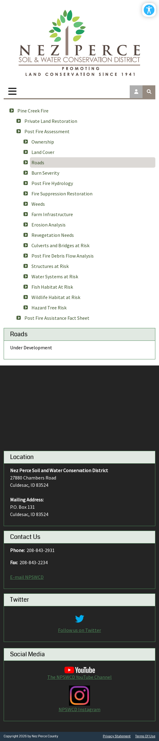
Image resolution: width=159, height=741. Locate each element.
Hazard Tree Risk (49, 308)
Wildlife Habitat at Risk (55, 297)
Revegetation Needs (52, 235)
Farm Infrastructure (52, 214)
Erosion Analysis (48, 225)
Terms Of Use (145, 736)
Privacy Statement (117, 736)
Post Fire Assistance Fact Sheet (56, 318)
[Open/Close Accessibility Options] (149, 10)
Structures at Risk (50, 266)
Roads (37, 162)
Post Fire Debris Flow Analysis (62, 256)
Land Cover (42, 152)
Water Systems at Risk (54, 276)
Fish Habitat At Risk (52, 287)
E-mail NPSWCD (27, 577)
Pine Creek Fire (33, 111)
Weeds (38, 204)
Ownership (42, 142)
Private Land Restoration (50, 121)
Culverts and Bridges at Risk (60, 245)
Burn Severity (45, 173)
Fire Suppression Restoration (61, 194)
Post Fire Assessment (47, 131)
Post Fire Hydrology (52, 183)
